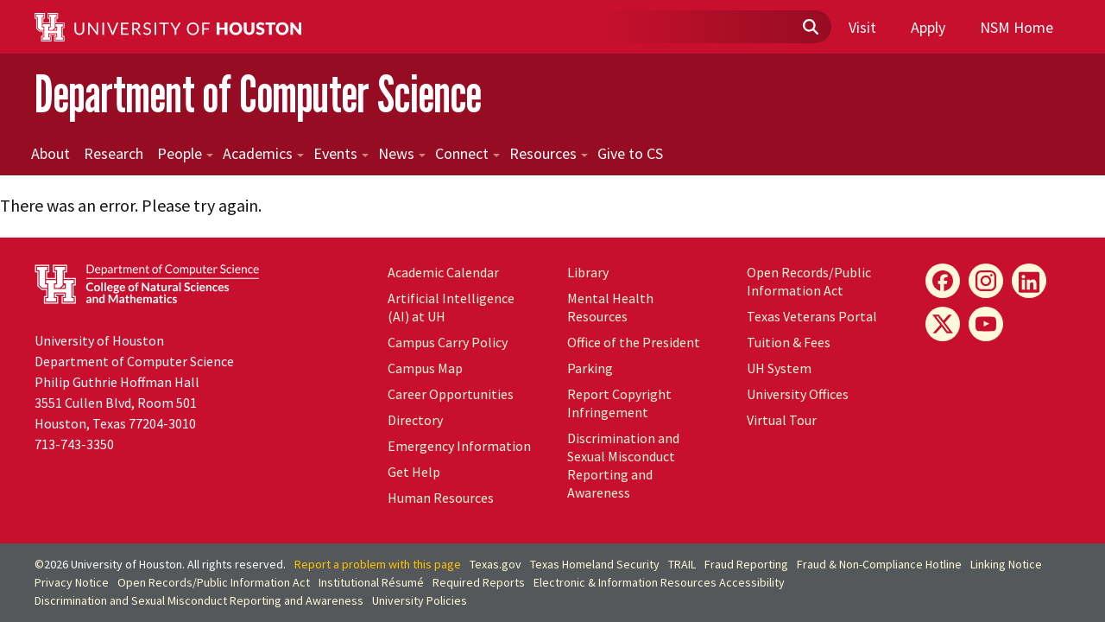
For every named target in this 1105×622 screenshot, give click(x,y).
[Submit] (810, 28)
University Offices (798, 394)
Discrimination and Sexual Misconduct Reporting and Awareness (623, 465)
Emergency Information (459, 445)
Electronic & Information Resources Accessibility (659, 582)
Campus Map (425, 368)
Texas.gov (495, 564)
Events (341, 153)
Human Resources (441, 497)
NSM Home (1016, 27)
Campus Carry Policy (448, 342)
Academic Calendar (443, 272)
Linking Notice (1006, 564)
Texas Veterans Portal (812, 316)
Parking (590, 368)
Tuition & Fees (788, 342)
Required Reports (479, 582)
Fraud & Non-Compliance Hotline (879, 564)
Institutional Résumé (371, 582)
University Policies (419, 600)
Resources (548, 153)
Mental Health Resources (610, 307)
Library (588, 272)
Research (113, 153)
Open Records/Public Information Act (809, 281)
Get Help (414, 471)
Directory (415, 419)
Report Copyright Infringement (619, 403)
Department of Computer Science (258, 94)
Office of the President (633, 342)
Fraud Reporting (746, 564)
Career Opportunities (451, 394)
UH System (779, 368)
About (50, 153)
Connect (467, 153)
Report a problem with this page (377, 564)
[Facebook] (942, 280)
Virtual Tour (782, 419)
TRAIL (682, 564)
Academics (263, 153)
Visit (862, 27)
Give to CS (630, 153)
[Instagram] (986, 280)
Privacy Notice (72, 582)
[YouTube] (986, 324)
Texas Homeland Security (595, 564)
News (402, 153)
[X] (942, 324)
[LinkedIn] (1029, 280)
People (185, 153)
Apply (928, 27)
